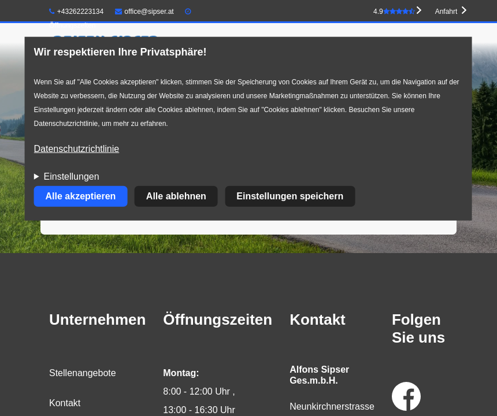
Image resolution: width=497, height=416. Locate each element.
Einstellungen (71, 176)
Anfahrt (446, 12)
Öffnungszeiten (72, 25)
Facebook (406, 396)
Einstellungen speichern (289, 196)
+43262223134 (76, 12)
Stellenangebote (82, 373)
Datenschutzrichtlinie (77, 149)
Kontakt (64, 403)
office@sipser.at (144, 12)
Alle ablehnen (176, 196)
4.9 (394, 12)
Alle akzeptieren (81, 196)
